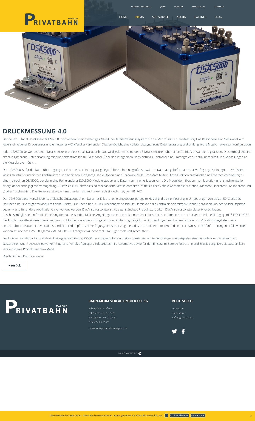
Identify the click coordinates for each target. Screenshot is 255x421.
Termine (178, 6)
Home (123, 17)
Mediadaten (199, 6)
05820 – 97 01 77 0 (103, 313)
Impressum (178, 308)
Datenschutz (179, 313)
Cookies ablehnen (179, 415)
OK (166, 415)
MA (139, 17)
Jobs (162, 6)
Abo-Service (160, 17)
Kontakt (219, 6)
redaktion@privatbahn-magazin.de (108, 328)
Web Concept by (127, 353)
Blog (218, 17)
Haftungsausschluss (183, 317)
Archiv (181, 17)
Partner (200, 17)
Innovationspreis (141, 6)
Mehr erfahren (198, 415)
